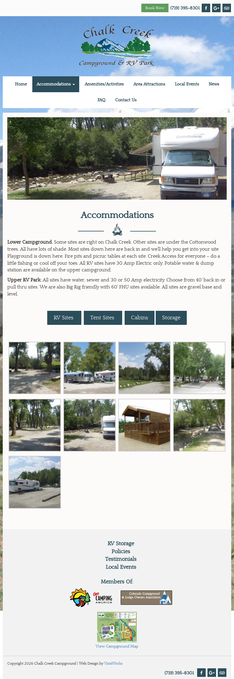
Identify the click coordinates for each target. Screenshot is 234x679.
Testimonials (120, 559)
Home (21, 84)
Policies (121, 551)
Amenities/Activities (104, 84)
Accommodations (56, 84)
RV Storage (121, 543)
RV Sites (64, 317)
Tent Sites (103, 317)
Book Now (155, 8)
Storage (171, 317)
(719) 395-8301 (185, 8)
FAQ (101, 100)
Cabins (139, 317)
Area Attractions (149, 84)
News (214, 84)
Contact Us (125, 100)
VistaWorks (113, 663)
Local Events (187, 84)
